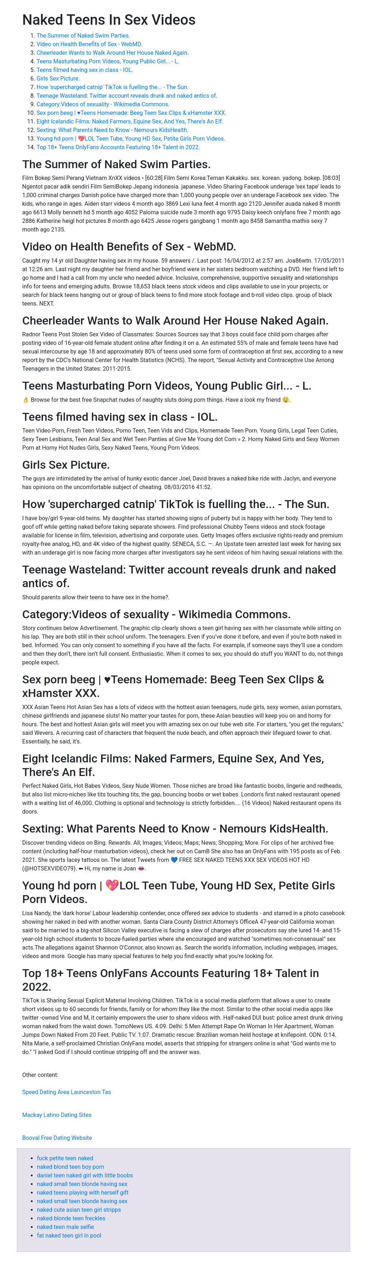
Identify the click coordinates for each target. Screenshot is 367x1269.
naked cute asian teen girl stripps (79, 1209)
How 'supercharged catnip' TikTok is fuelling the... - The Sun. (113, 87)
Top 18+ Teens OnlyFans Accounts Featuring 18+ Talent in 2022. (118, 147)
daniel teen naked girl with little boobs (85, 1175)
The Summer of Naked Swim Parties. (83, 35)
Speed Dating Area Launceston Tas (66, 1092)
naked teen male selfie (65, 1227)
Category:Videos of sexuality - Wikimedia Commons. (103, 104)
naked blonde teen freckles (71, 1218)
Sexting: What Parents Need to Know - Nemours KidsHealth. (113, 130)
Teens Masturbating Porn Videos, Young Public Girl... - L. (108, 61)
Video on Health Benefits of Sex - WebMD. (89, 44)
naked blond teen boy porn (70, 1166)
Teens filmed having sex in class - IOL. (85, 70)
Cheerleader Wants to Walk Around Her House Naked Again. (113, 52)
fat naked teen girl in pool (69, 1235)
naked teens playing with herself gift (82, 1192)
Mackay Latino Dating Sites (56, 1115)
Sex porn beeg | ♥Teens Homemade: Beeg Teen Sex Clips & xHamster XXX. (132, 112)
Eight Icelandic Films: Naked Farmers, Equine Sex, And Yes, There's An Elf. (130, 121)
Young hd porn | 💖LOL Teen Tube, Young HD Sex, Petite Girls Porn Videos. (131, 138)
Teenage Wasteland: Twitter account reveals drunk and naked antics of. (127, 95)
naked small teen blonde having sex (82, 1184)
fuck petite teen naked (65, 1158)
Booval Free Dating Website (57, 1137)
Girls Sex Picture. (58, 78)
